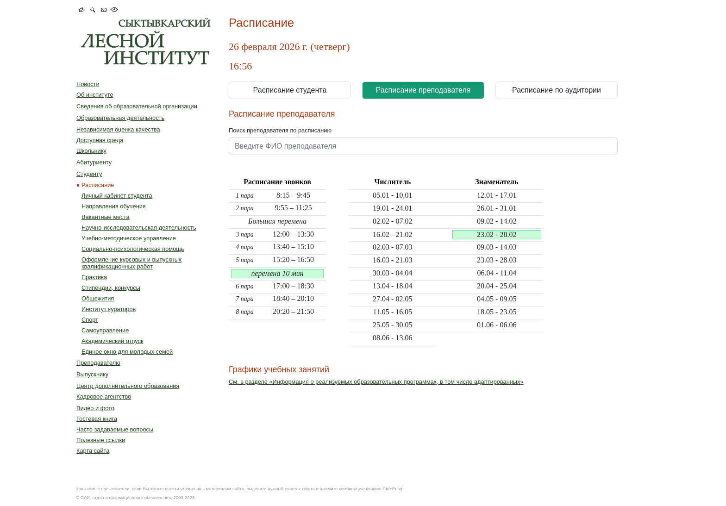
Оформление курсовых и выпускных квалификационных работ (131, 263)
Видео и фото (95, 408)
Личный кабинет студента (116, 195)
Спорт (89, 319)
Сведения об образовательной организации (136, 106)
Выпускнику (92, 374)
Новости (88, 84)
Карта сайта (92, 450)
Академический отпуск (112, 340)
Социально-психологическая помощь (132, 248)
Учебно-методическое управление (128, 238)
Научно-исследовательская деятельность (138, 227)
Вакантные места (105, 216)
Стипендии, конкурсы (110, 287)
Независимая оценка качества (118, 129)
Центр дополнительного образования (127, 385)
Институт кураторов (108, 309)
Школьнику (91, 150)
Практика (94, 277)
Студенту (89, 173)
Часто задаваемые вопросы (114, 429)
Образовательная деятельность (120, 117)
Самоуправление (105, 330)
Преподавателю (98, 362)
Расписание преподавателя (423, 90)
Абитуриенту (94, 162)
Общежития (97, 298)
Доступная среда (99, 140)
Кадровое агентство (103, 396)
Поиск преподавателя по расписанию (280, 130)
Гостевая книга (96, 418)
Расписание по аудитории (556, 90)
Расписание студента (290, 90)
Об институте (94, 94)
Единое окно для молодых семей (127, 351)
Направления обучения (113, 206)
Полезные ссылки (100, 440)
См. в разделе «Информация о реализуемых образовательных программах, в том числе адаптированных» (376, 381)
